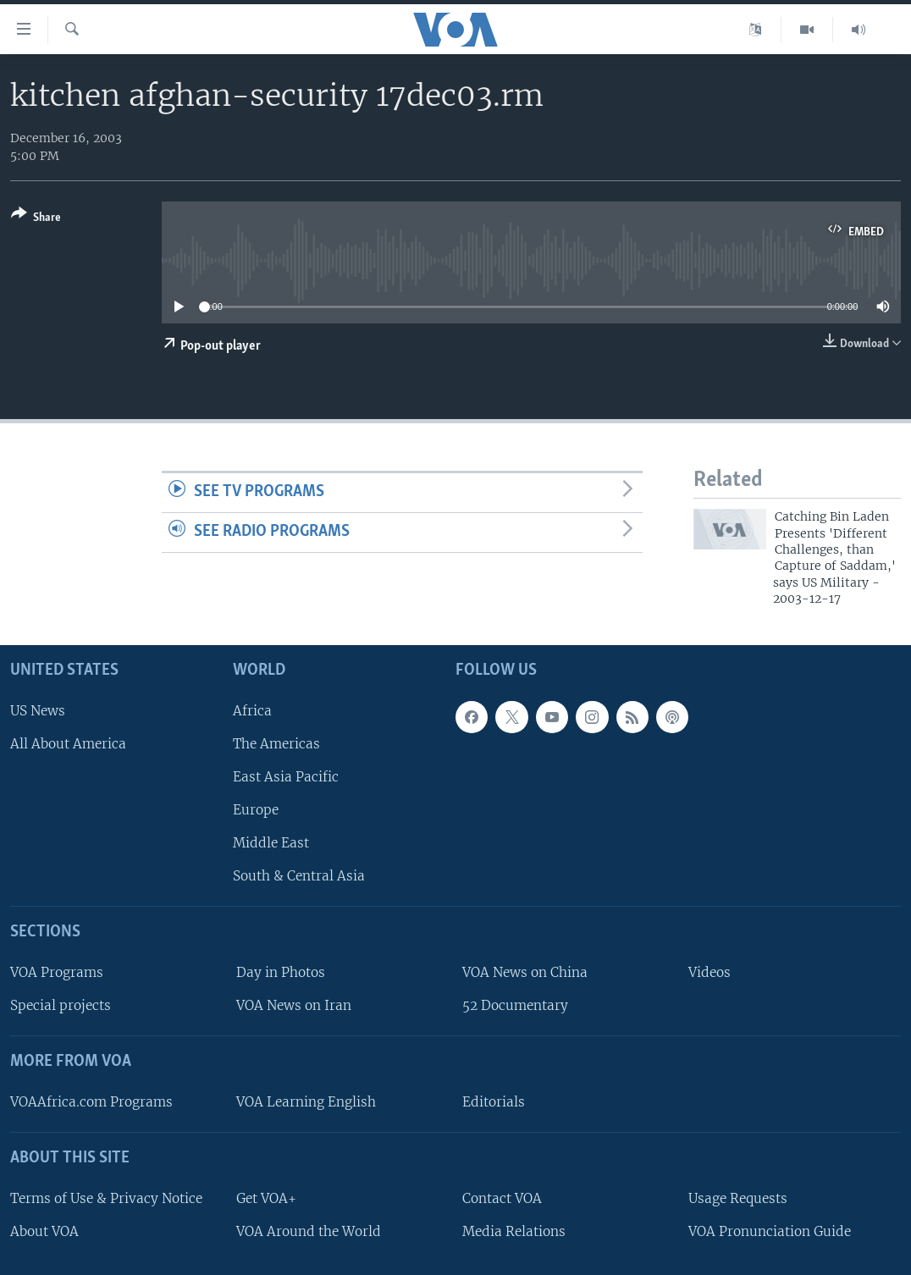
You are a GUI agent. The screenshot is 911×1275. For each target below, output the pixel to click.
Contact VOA (502, 1197)
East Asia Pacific (286, 777)
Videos (709, 972)
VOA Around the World (308, 1231)
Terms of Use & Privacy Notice (106, 1197)
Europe (256, 810)
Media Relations (514, 1231)
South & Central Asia (299, 876)
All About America (68, 743)
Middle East (271, 843)
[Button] (36, 218)
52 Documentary (515, 1005)
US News (37, 710)
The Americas (276, 743)
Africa (252, 710)
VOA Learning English (306, 1102)
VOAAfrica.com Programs (91, 1102)
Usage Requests (737, 1197)
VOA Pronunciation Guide (769, 1231)
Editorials (493, 1102)
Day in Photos (280, 972)
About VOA (44, 1231)
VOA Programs (56, 972)
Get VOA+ (266, 1197)
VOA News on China (525, 972)
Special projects (60, 1005)
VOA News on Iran (293, 1005)
